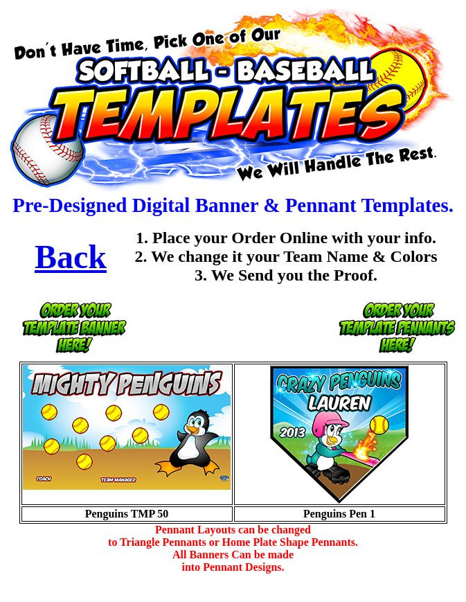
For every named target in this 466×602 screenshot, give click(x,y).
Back (71, 256)
